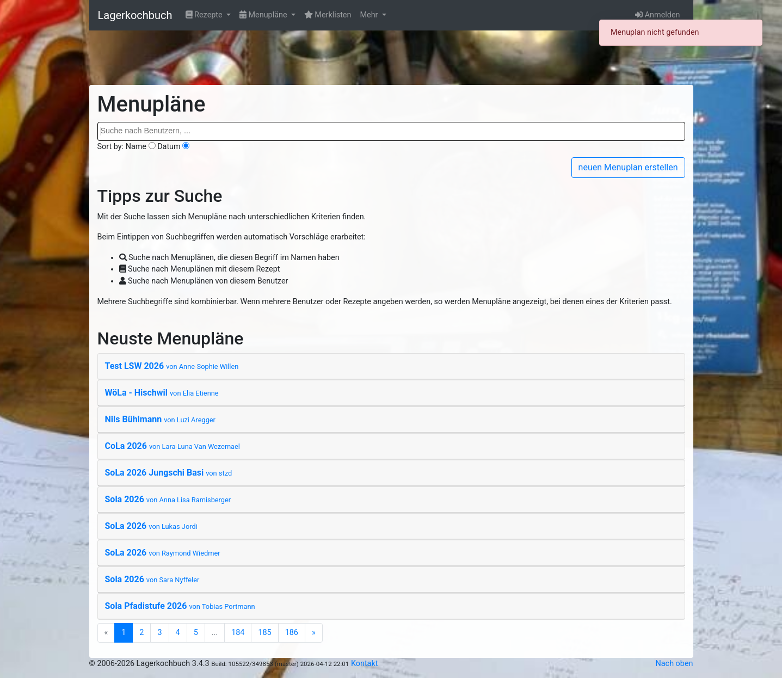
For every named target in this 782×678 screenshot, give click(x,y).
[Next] (314, 633)
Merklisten (328, 15)
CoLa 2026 (172, 446)
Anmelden (657, 15)
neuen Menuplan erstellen (628, 167)
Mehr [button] (370, 15)
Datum (169, 146)
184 (237, 632)
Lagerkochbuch (135, 15)
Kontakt (364, 663)
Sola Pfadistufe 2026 (180, 606)
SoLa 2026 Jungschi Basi (168, 472)
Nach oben (674, 663)
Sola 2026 (168, 499)
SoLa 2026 (151, 526)
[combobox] (391, 131)
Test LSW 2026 (172, 366)
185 (264, 632)
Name (136, 146)
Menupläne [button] (264, 15)
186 (291, 632)
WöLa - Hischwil (162, 392)
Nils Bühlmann (160, 419)
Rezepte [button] (205, 15)
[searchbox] (391, 131)
